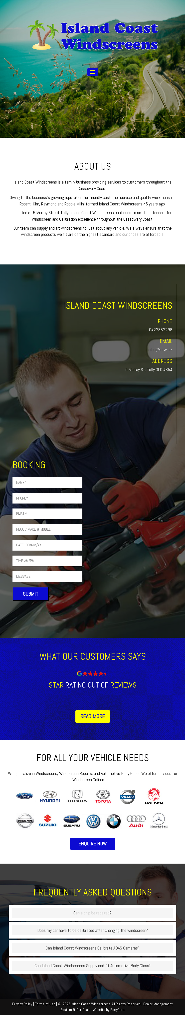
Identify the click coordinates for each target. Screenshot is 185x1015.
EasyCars (117, 1009)
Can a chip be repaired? (92, 913)
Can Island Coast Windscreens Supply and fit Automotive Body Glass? (92, 965)
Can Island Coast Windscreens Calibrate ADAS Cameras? (92, 948)
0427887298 (160, 329)
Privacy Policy (22, 1004)
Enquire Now (92, 843)
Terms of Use (45, 1004)
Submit (30, 594)
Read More (92, 716)
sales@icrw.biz (159, 349)
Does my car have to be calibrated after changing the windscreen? (92, 930)
